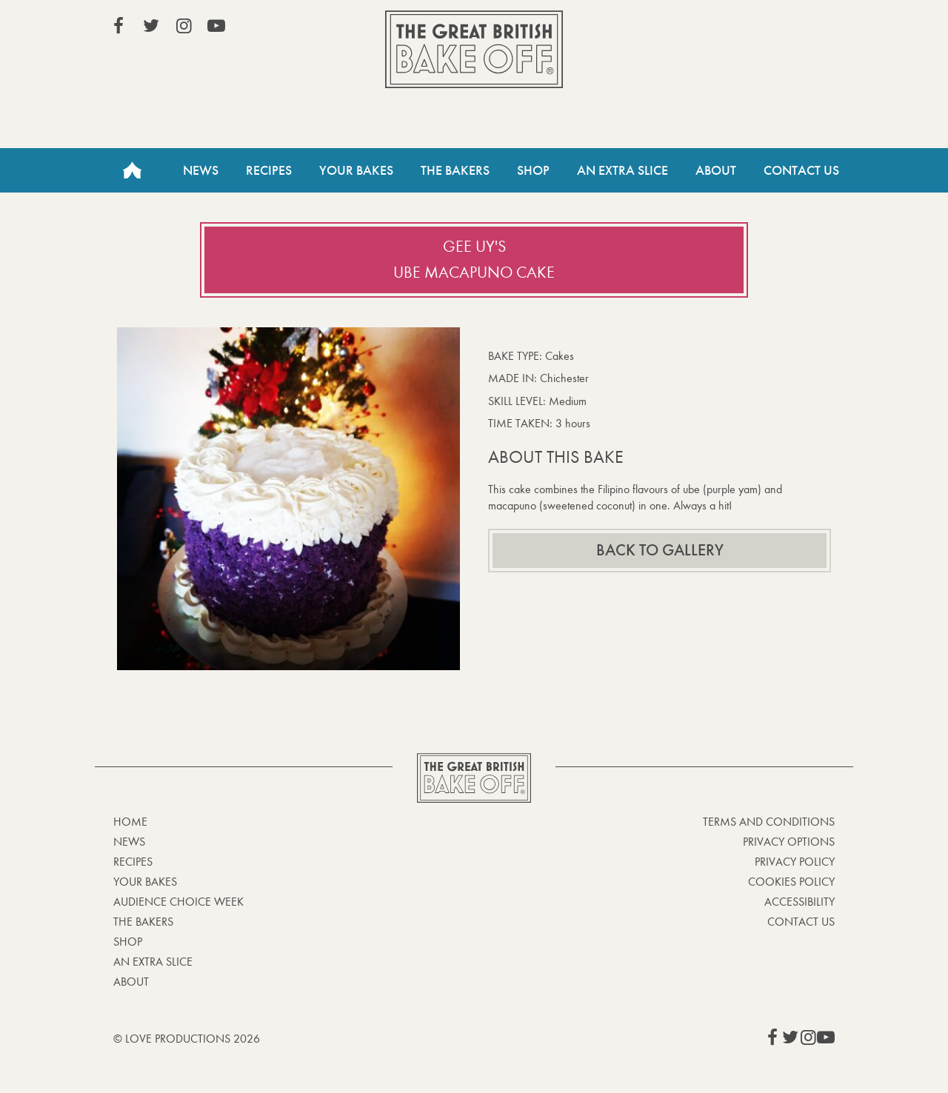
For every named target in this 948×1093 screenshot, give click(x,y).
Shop (533, 170)
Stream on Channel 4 (767, 28)
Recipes (269, 170)
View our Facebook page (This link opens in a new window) (118, 26)
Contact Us (801, 170)
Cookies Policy (791, 882)
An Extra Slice (622, 170)
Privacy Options (789, 842)
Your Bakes (356, 170)
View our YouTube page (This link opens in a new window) (216, 26)
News (200, 170)
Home (132, 170)
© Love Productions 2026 (186, 1039)
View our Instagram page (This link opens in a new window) (184, 26)
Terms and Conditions (769, 822)
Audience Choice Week (178, 902)
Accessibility (799, 902)
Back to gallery (660, 550)
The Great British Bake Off (474, 49)
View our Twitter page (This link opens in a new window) (151, 26)
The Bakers (455, 170)
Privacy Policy (795, 862)
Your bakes (145, 882)
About (715, 170)
